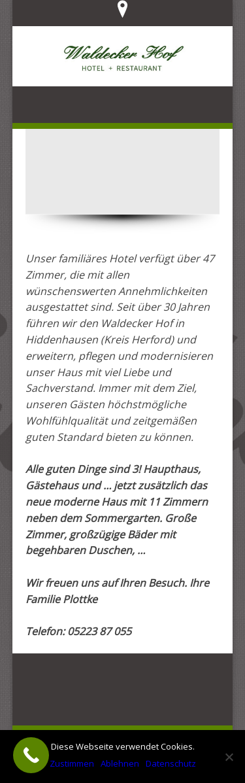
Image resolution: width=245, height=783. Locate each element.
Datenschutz (171, 763)
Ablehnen (120, 763)
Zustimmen (72, 763)
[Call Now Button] (31, 755)
